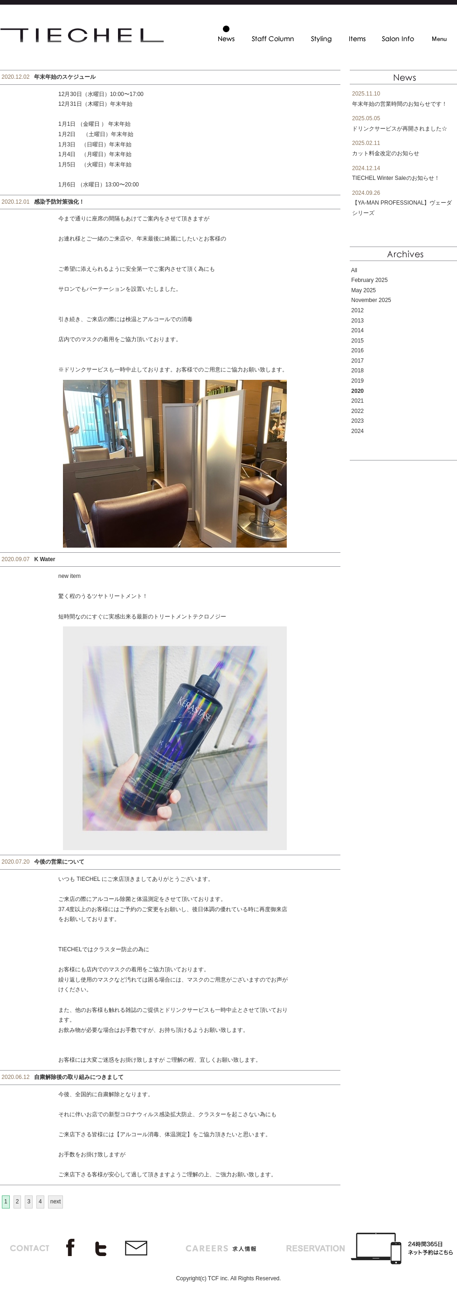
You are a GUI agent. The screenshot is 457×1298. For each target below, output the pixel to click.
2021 (357, 401)
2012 (357, 310)
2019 (357, 381)
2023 (357, 421)
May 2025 (363, 290)
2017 (357, 360)
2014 (357, 330)
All (354, 270)
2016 (357, 350)
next (55, 1201)
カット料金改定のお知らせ (385, 153)
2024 (357, 431)
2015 (357, 340)
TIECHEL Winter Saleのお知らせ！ (396, 178)
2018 (357, 370)
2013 (357, 320)
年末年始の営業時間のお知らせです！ (399, 104)
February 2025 (369, 280)
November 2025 (371, 300)
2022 (357, 411)
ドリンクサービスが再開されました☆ (399, 128)
